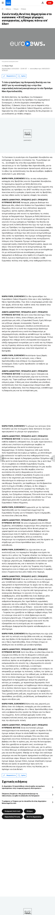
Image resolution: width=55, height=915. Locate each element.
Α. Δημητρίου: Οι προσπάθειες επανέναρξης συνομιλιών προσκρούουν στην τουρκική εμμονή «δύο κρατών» (23, 787)
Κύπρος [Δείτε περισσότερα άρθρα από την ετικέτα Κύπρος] (30, 811)
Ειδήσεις (8, 9)
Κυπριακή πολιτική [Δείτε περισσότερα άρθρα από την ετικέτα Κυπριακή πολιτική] (12, 811)
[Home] (2, 9)
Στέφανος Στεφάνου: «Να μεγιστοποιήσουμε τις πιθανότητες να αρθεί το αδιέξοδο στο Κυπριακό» (21, 795)
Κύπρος (23, 9)
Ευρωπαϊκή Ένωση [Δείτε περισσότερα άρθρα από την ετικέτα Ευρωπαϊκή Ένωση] (12, 817)
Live (49, 3)
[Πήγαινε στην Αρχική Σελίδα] (8, 3)
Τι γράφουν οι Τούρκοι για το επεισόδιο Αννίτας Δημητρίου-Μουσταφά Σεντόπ (24, 802)
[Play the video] (27, 43)
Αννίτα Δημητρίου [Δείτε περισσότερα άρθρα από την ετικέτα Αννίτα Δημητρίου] (34, 817)
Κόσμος (16, 9)
